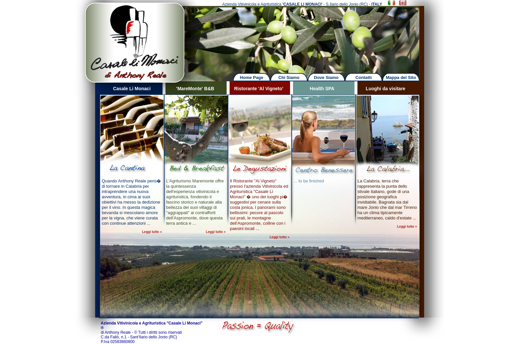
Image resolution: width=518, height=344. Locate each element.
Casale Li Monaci (132, 88)
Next (309, 36)
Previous (69, 36)
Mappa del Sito (401, 77)
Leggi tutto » (152, 232)
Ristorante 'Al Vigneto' (258, 88)
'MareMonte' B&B (195, 88)
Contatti (363, 77)
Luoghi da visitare (385, 88)
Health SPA (322, 88)
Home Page (251, 77)
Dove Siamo (326, 77)
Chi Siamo (289, 77)
